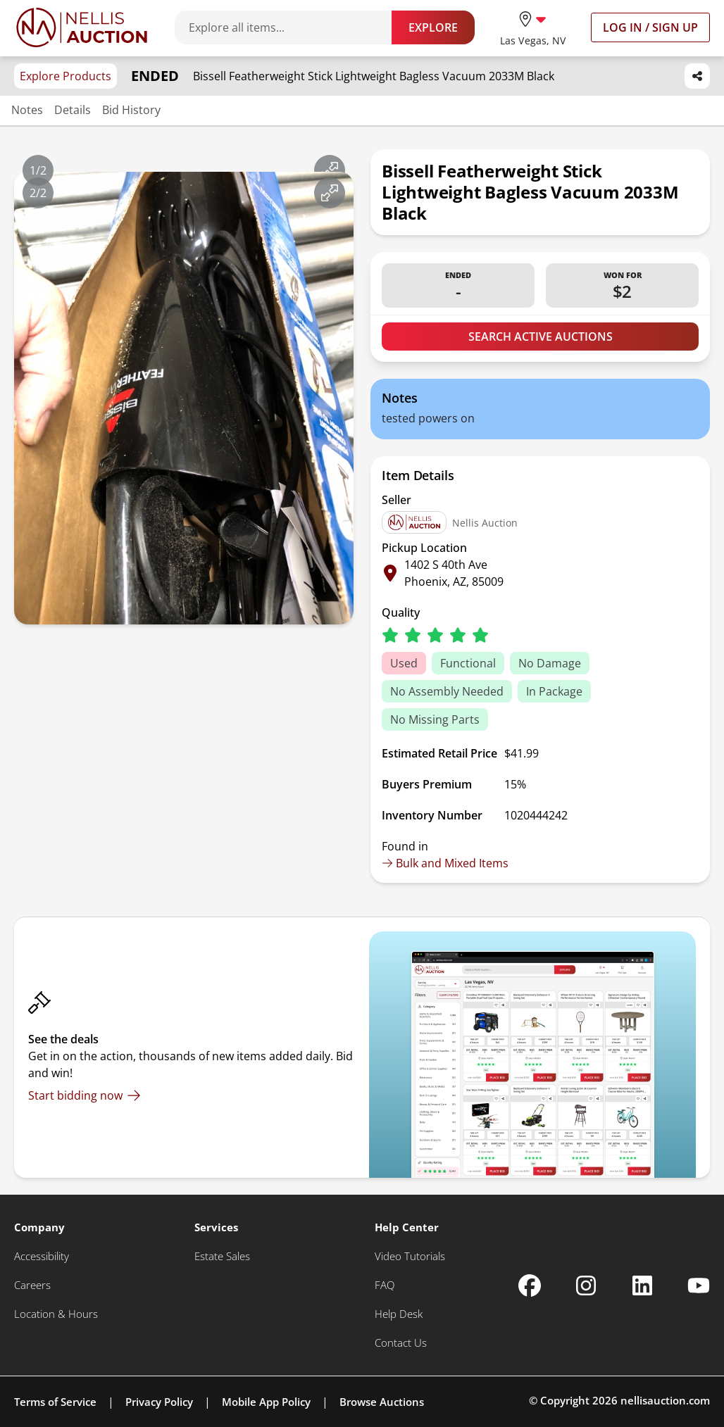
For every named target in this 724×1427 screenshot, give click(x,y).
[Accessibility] (41, 1256)
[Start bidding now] (84, 1095)
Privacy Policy (159, 1402)
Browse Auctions (381, 1402)
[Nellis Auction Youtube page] (698, 1285)
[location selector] (533, 27)
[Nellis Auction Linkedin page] (642, 1285)
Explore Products (65, 76)
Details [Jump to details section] (72, 110)
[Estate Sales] (222, 1256)
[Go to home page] (81, 27)
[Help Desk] (399, 1314)
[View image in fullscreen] (329, 170)
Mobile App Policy (266, 1402)
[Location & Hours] (56, 1314)
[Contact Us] (401, 1342)
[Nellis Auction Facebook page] (529, 1285)
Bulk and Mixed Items (445, 863)
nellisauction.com (665, 1400)
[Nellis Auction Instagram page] (586, 1285)
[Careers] (32, 1285)
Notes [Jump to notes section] (27, 110)
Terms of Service (55, 1402)
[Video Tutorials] (410, 1256)
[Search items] (290, 27)
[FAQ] (384, 1285)
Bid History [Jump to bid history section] (131, 110)
